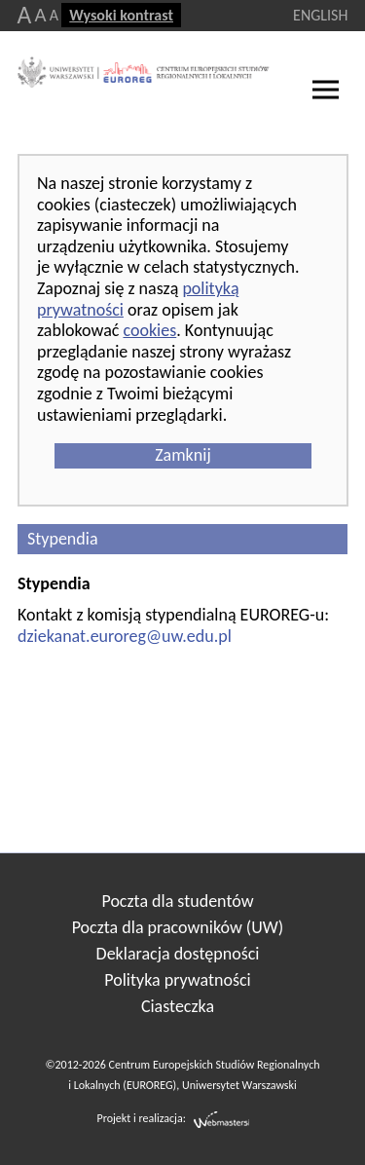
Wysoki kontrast (121, 15)
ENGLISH (320, 15)
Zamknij (182, 455)
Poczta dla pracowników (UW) (178, 927)
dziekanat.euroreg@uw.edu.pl (125, 636)
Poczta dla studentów (177, 901)
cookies (149, 330)
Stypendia (62, 538)
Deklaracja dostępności (178, 953)
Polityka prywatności (177, 980)
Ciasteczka (177, 1006)
